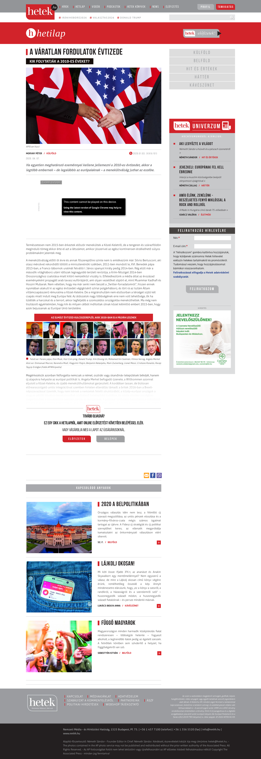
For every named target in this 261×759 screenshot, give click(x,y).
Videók (96, 6)
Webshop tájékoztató (122, 704)
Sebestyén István (108, 652)
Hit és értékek (210, 157)
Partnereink (130, 700)
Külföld (51, 153)
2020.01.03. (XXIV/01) (143, 153)
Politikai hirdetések (83, 704)
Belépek (111, 439)
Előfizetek (77, 439)
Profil (206, 7)
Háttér (205, 185)
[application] (93, 207)
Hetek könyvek (136, 6)
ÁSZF (150, 700)
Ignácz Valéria (188, 214)
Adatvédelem (128, 696)
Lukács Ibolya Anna (109, 605)
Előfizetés (172, 6)
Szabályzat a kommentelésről (90, 700)
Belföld (112, 541)
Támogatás (226, 7)
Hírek (65, 6)
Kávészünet (131, 605)
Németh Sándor (188, 157)
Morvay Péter (34, 153)
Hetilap (80, 6)
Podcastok (114, 6)
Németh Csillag (188, 185)
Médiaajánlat (100, 696)
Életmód (206, 214)
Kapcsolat (75, 696)
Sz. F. (100, 541)
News (155, 6)
